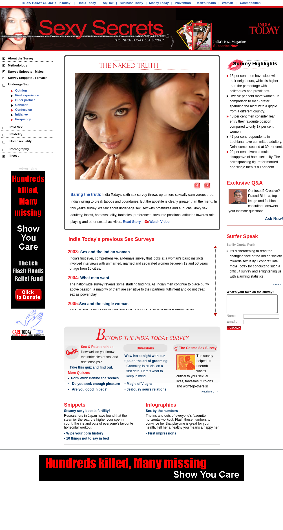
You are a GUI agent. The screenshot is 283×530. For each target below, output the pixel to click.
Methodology (17, 65)
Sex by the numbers (162, 411)
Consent (21, 105)
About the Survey (21, 58)
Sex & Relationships (97, 347)
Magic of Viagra (139, 384)
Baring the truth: (86, 194)
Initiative (21, 114)
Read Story (132, 222)
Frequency (23, 119)
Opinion (21, 90)
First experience (27, 95)
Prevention (183, 3)
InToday (65, 3)
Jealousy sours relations (146, 389)
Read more (208, 391)
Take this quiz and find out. (91, 367)
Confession (23, 109)
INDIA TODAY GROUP (38, 3)
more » (277, 284)
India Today (87, 3)
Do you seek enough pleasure (95, 384)
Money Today (159, 3)
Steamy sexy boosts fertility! (87, 411)
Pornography (19, 149)
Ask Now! (274, 218)
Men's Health (206, 3)
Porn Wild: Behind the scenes (95, 378)
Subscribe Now (225, 46)
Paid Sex (16, 127)
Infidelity (15, 134)
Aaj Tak (108, 3)
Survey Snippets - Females (27, 77)
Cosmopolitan (250, 3)
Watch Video (159, 222)
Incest (14, 155)
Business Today (131, 3)
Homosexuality (20, 141)
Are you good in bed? (89, 389)
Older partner (25, 100)
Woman (228, 3)
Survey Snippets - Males (26, 71)
